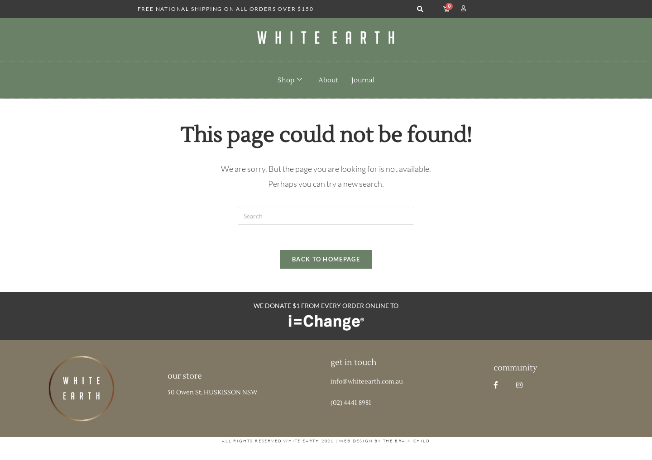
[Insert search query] (326, 216)
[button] (420, 9)
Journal (362, 80)
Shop (290, 80)
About (328, 80)
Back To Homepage (326, 261)
